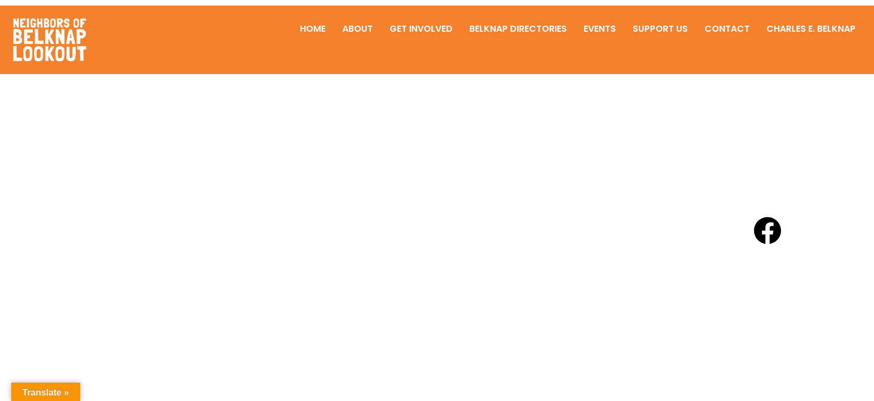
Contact (727, 28)
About (357, 28)
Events (600, 28)
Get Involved (421, 28)
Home (313, 28)
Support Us (660, 28)
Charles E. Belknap (811, 28)
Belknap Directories (518, 28)
